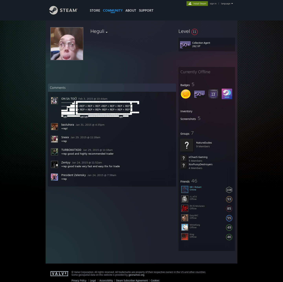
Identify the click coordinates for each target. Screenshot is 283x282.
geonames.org (136, 274)
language (225, 3)
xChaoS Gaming (198, 157)
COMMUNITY (113, 10)
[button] (206, 31)
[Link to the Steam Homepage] (66, 13)
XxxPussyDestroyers (200, 164)
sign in (213, 3)
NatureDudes (204, 142)
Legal (93, 280)
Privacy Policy (79, 280)
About (130, 10)
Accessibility (106, 280)
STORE (95, 10)
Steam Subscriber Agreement (132, 280)
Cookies (155, 280)
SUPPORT (146, 10)
